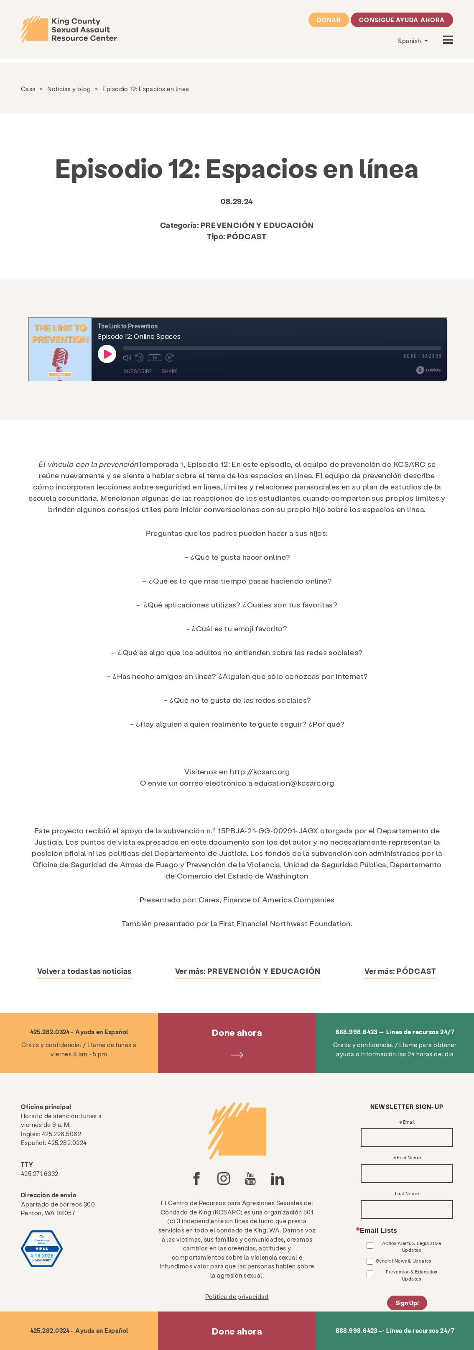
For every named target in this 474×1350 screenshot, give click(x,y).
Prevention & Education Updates (412, 1275)
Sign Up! (407, 1302)
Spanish (410, 40)
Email (409, 1122)
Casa (28, 88)
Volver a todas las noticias (84, 970)
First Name (409, 1157)
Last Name (407, 1193)
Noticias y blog (69, 88)
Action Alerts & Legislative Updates (411, 1246)
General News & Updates (403, 1260)
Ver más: (248, 970)
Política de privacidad (237, 1296)
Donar (329, 19)
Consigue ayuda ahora (402, 19)
